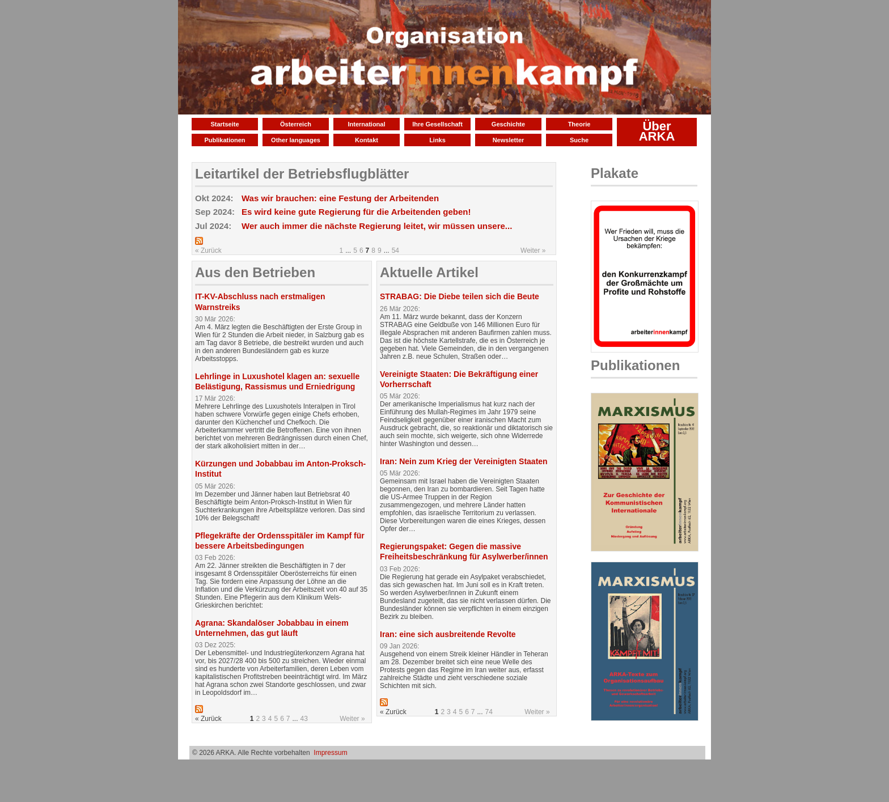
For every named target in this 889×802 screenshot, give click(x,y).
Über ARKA (657, 131)
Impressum (330, 753)
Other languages (295, 140)
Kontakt (366, 140)
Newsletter (508, 140)
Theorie (579, 124)
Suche (579, 140)
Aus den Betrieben (255, 272)
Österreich (295, 124)
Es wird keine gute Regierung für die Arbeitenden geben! (356, 212)
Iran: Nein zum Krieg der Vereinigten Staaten (464, 461)
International (366, 124)
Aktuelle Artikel (429, 272)
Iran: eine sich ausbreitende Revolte (448, 634)
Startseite (224, 124)
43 (304, 719)
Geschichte (508, 124)
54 (395, 250)
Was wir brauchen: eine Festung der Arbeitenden (340, 198)
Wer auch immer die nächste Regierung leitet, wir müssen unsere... (377, 226)
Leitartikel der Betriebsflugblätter (302, 173)
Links (437, 140)
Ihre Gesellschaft (437, 124)
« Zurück (208, 250)
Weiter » (532, 250)
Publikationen (224, 140)
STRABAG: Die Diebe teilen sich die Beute (459, 296)
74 (489, 712)
